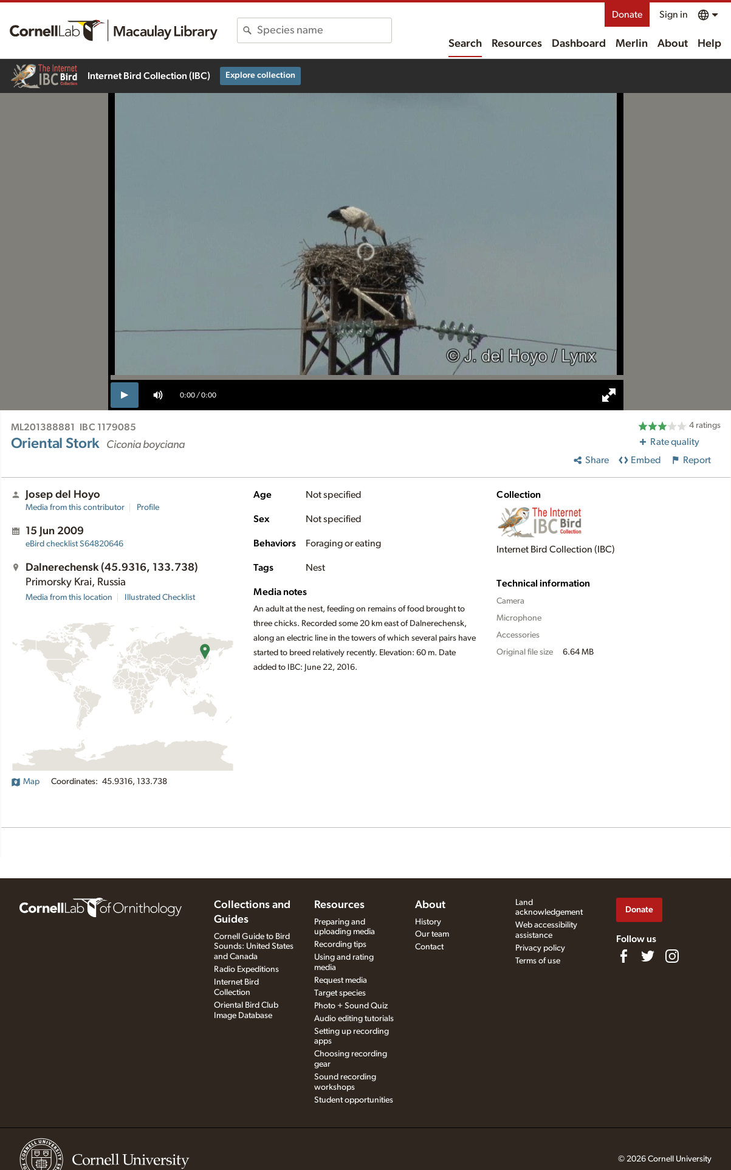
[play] (125, 395)
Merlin (632, 43)
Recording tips (340, 944)
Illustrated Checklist (160, 597)
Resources (517, 43)
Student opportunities (353, 1100)
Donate (627, 14)
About (672, 43)
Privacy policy (540, 948)
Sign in (673, 14)
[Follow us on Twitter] (647, 956)
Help (709, 43)
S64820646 (74, 544)
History (428, 922)
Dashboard (579, 43)
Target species (340, 993)
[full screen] (609, 395)
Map (25, 781)
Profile (148, 507)
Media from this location (69, 597)
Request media (340, 980)
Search (465, 43)
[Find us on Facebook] (623, 956)
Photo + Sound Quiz (351, 1006)
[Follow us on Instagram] (672, 956)
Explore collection (260, 75)
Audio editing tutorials (354, 1018)
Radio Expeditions (246, 969)
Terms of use (537, 961)
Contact (429, 947)
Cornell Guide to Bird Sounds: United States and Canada (253, 947)
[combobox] (324, 30)
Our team (432, 934)
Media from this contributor (75, 507)
